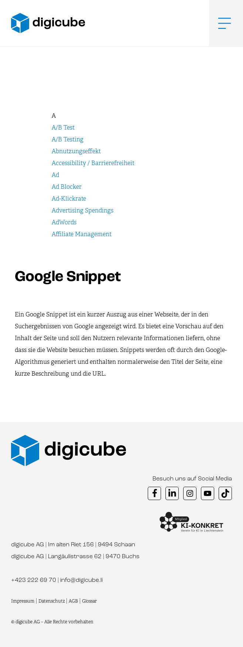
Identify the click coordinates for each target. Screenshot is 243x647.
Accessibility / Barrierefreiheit (93, 163)
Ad (55, 175)
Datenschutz (52, 601)
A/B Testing (67, 139)
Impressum (22, 601)
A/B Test (63, 127)
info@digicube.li (81, 580)
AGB (73, 601)
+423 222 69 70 (33, 580)
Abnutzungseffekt (76, 151)
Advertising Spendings (82, 210)
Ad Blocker (67, 187)
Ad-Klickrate (69, 198)
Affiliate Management (82, 234)
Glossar (89, 601)
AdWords (64, 222)
